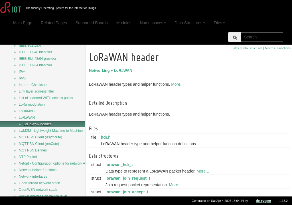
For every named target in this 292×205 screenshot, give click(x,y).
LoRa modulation (32, 104)
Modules (123, 22)
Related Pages (54, 22)
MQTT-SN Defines (33, 150)
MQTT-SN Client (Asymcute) (40, 137)
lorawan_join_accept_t (127, 192)
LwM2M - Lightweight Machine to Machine (51, 131)
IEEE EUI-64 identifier (35, 65)
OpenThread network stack (39, 183)
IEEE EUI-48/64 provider (37, 59)
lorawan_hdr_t (120, 164)
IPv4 (22, 72)
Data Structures (190, 22)
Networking (100, 70)
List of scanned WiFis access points (46, 98)
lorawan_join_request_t (128, 178)
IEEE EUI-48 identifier (35, 52)
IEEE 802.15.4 (30, 46)
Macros (270, 48)
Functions (284, 48)
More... (178, 84)
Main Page (22, 22)
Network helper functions (37, 170)
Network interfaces (33, 177)
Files (219, 22)
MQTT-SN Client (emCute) (39, 144)
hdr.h (106, 137)
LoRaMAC (27, 111)
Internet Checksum (33, 85)
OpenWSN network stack (38, 190)
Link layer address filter (36, 91)
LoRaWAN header (37, 124)
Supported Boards (92, 22)
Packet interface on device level (43, 196)
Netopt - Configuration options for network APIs (54, 163)
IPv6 (22, 78)
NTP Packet (28, 157)
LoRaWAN (27, 118)
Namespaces (153, 22)
